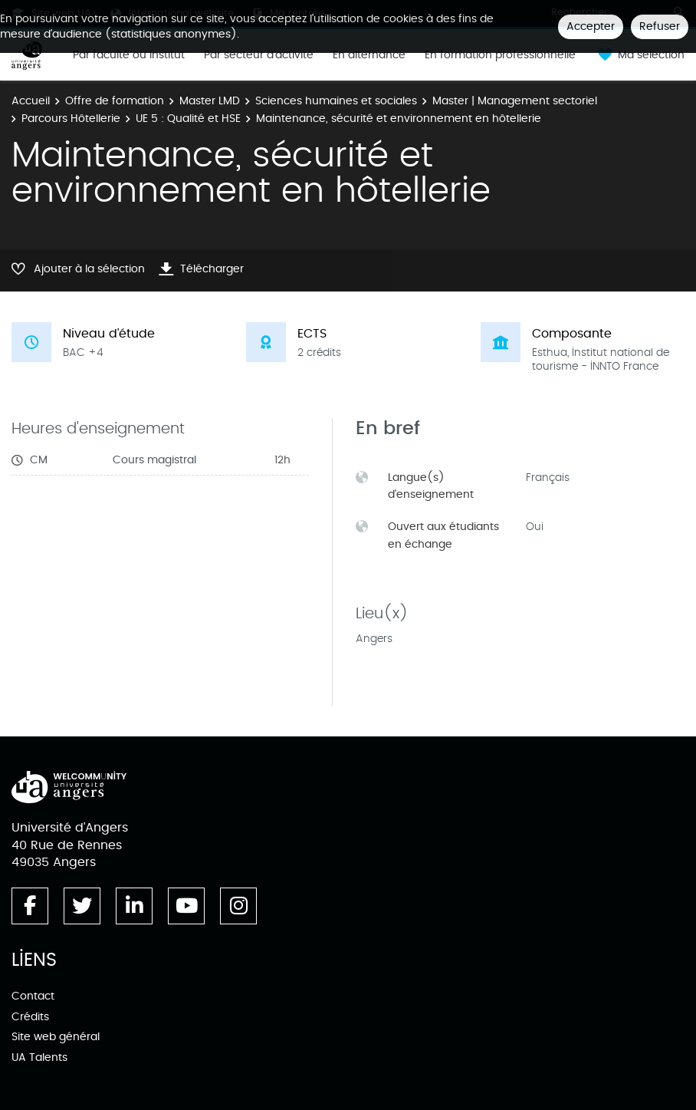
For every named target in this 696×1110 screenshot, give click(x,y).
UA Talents (39, 1057)
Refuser (659, 26)
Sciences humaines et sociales (336, 101)
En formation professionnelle (500, 55)
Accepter (590, 26)
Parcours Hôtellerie (70, 118)
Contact (32, 996)
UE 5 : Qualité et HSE (188, 118)
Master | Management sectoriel (514, 101)
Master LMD (209, 101)
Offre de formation (114, 101)
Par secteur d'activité (259, 55)
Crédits (30, 1017)
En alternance (369, 55)
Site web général (55, 1037)
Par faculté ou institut (129, 55)
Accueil (30, 101)
